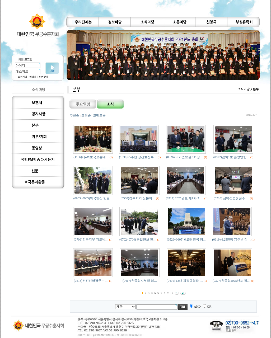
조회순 (86, 115)
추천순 (74, 115)
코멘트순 (99, 115)
